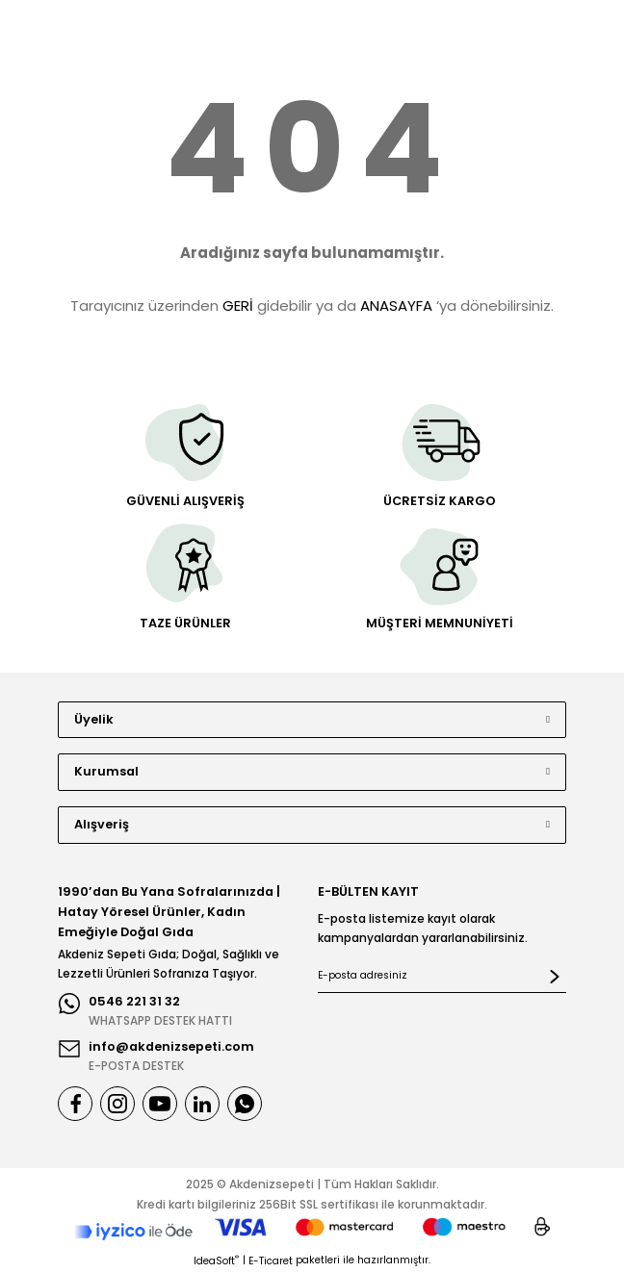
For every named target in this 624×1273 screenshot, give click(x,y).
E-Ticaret (270, 1261)
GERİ (237, 305)
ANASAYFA (396, 305)
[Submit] (554, 976)
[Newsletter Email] (442, 976)
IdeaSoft (216, 1261)
